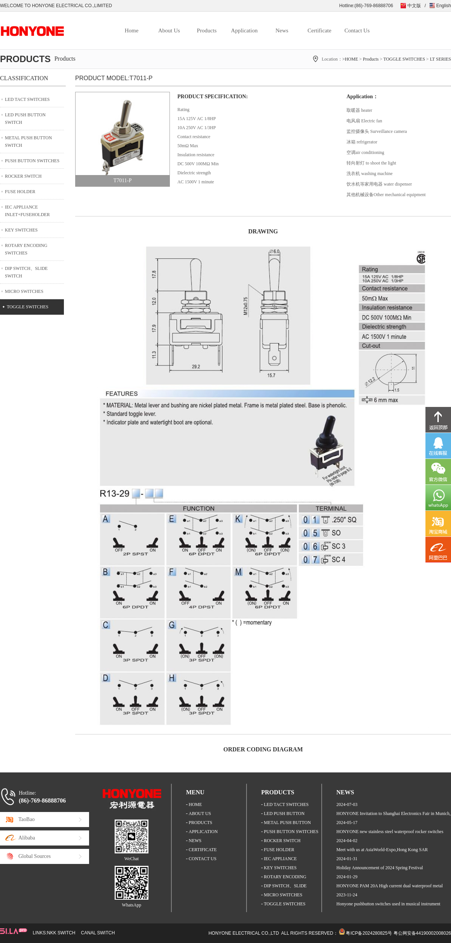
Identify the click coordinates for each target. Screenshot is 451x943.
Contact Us (356, 30)
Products (207, 30)
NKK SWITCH (61, 932)
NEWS (195, 840)
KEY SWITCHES (21, 230)
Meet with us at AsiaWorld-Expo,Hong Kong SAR (382, 849)
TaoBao (26, 819)
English (443, 5)
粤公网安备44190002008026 (422, 933)
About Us (169, 30)
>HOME (350, 59)
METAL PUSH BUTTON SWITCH (28, 141)
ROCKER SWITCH (23, 176)
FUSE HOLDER (20, 191)
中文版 (414, 5)
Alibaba (26, 838)
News (281, 30)
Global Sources (34, 856)
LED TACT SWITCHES (27, 99)
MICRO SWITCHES (24, 291)
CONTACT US (202, 858)
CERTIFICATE (203, 849)
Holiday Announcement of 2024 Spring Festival (379, 867)
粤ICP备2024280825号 (369, 933)
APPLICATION (203, 831)
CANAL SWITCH (98, 932)
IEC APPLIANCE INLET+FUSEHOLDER (27, 210)
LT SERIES (440, 59)
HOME (195, 804)
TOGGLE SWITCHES (404, 59)
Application (244, 30)
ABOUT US (200, 813)
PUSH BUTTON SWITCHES (32, 160)
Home (132, 30)
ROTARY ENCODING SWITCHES (26, 249)
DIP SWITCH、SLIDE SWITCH (26, 272)
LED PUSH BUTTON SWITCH (25, 118)
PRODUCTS (200, 822)
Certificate (319, 30)
